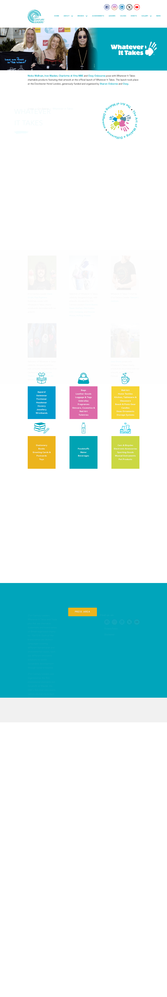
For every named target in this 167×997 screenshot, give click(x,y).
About (68, 16)
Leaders (112, 16)
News (158, 16)
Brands (82, 16)
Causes (123, 16)
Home (56, 16)
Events (134, 16)
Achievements (98, 16)
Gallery (146, 16)
